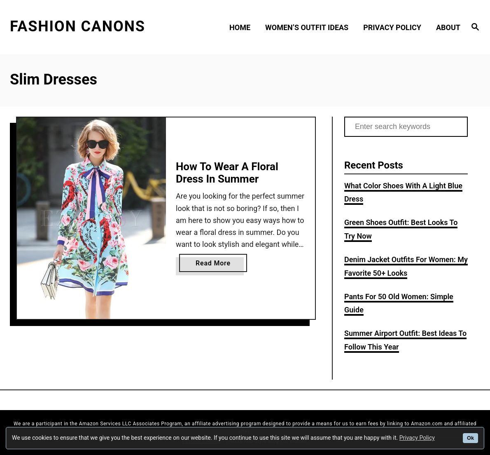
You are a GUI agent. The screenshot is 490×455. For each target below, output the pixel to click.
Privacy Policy (417, 437)
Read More (216, 265)
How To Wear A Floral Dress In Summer (227, 172)
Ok (470, 438)
